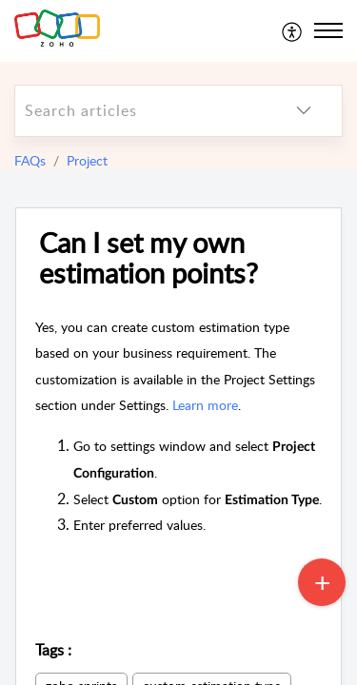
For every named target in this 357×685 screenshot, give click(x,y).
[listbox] (304, 111)
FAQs (30, 160)
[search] (140, 111)
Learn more (205, 405)
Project (87, 160)
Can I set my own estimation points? (148, 258)
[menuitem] (292, 30)
